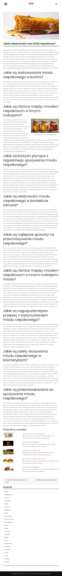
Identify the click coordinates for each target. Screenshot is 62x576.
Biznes (6, 492)
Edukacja (7, 501)
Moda (6, 513)
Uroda (6, 553)
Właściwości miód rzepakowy (31, 442)
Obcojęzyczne (9, 522)
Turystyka (7, 549)
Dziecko (7, 498)
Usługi (6, 556)
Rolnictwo (7, 534)
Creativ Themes (46, 573)
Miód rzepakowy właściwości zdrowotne (34, 458)
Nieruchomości (9, 519)
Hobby (6, 504)
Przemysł (7, 531)
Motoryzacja (8, 516)
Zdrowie (7, 562)
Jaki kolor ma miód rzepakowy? (31, 450)
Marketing (7, 510)
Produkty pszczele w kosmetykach (45, 480)
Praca (6, 525)
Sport (6, 540)
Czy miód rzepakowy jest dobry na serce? (15, 481)
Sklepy (6, 537)
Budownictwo (8, 495)
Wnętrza (7, 559)
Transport (7, 546)
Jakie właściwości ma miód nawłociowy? (34, 433)
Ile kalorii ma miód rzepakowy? (31, 467)
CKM (31, 3)
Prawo (6, 528)
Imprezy (7, 507)
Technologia (8, 543)
